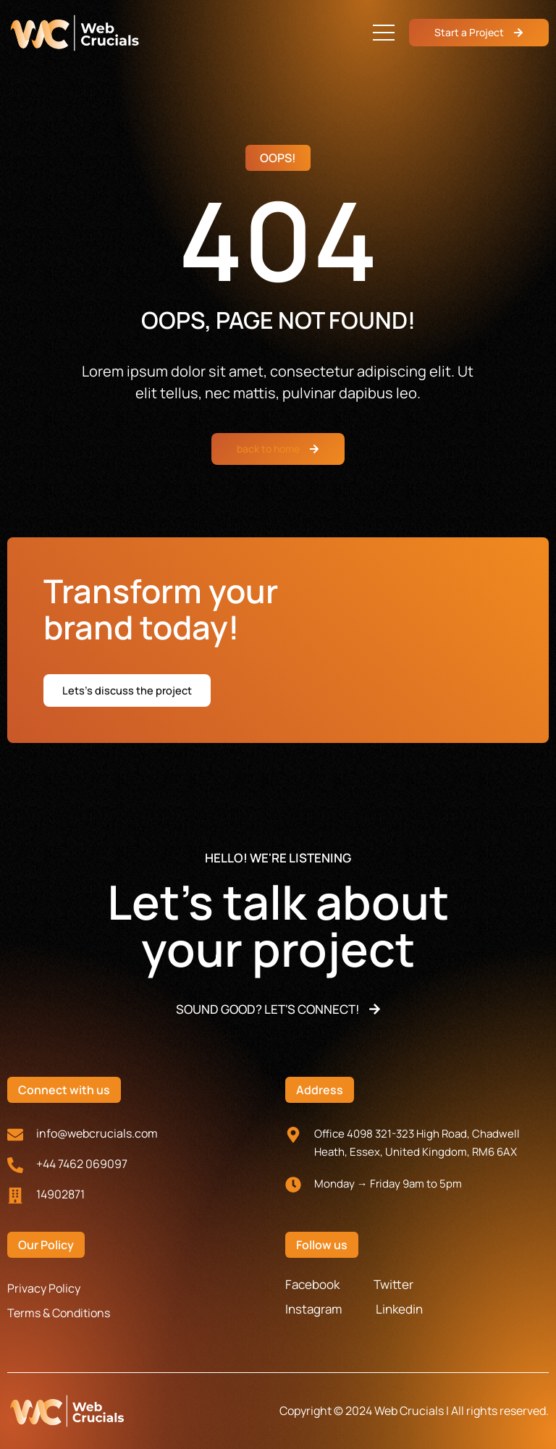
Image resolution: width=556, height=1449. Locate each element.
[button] (384, 33)
